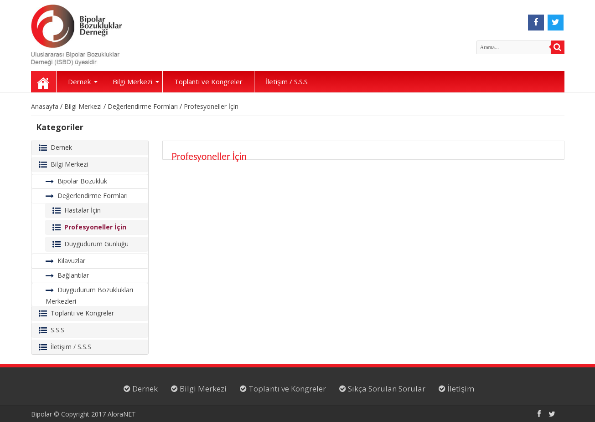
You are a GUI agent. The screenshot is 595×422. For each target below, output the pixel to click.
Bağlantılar (73, 275)
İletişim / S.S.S (287, 81)
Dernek (83, 81)
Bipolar (41, 414)
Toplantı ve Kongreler (208, 81)
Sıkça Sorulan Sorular (385, 388)
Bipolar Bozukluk (82, 181)
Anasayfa (43, 81)
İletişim (459, 388)
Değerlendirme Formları (143, 106)
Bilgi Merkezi (136, 81)
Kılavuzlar (71, 260)
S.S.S (57, 329)
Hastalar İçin (82, 210)
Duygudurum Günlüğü (96, 243)
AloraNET (122, 414)
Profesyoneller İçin (211, 106)
